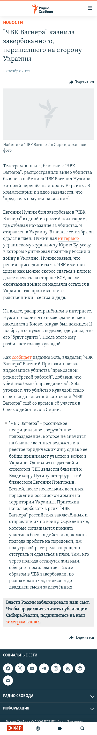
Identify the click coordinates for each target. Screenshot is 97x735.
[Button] (81, 82)
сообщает (22, 357)
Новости (13, 22)
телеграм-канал (23, 622)
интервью (68, 238)
